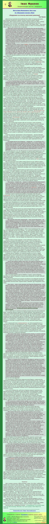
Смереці (15, 522)
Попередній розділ (17, 510)
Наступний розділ (31, 510)
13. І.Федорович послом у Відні (24, 13)
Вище (24, 510)
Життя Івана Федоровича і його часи (24, 10)
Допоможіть (24, 514)
